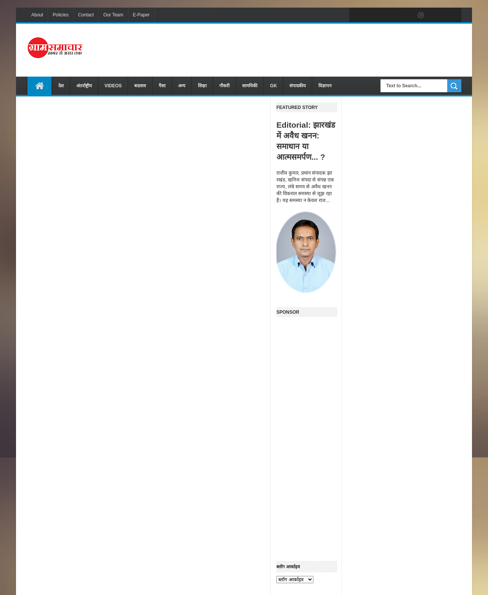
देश (61, 85)
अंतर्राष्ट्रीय (84, 85)
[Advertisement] (322, 49)
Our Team (113, 15)
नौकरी (224, 85)
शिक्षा (202, 85)
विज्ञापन (325, 85)
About (37, 15)
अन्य (181, 85)
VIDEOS (113, 85)
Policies (60, 15)
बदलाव (140, 85)
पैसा (162, 85)
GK (273, 85)
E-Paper (141, 15)
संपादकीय (297, 85)
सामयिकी (249, 85)
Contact (86, 15)
